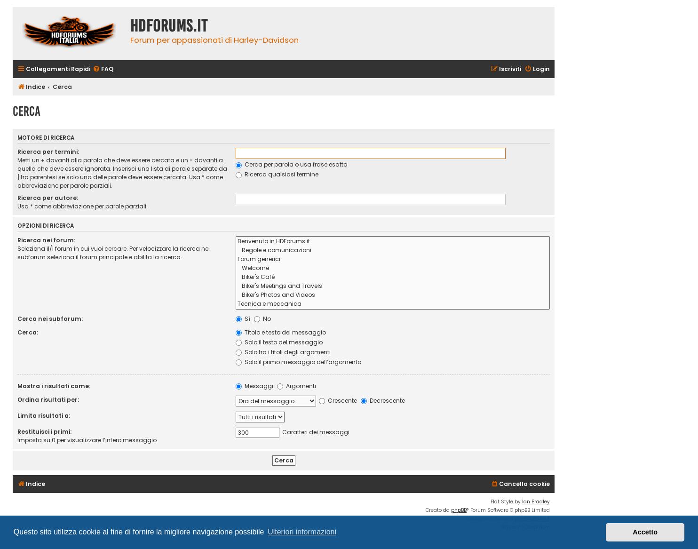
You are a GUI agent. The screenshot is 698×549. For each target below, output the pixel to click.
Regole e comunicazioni (393, 250)
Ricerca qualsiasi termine (277, 174)
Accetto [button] (645, 532)
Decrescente (383, 401)
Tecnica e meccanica (393, 304)
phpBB (459, 510)
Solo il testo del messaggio (279, 342)
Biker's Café (393, 277)
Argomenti (296, 386)
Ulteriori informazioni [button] (302, 532)
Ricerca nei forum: (46, 240)
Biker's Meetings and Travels (393, 286)
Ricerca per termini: (48, 152)
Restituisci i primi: (44, 432)
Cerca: (27, 332)
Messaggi (254, 386)
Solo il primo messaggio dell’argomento (298, 362)
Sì (243, 319)
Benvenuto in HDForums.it (393, 241)
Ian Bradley (536, 501)
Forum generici (393, 259)
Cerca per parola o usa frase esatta (292, 164)
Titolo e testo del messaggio (281, 332)
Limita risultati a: (43, 416)
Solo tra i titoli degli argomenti (283, 352)
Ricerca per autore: (47, 198)
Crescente (338, 401)
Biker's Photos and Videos (393, 295)
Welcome (393, 268)
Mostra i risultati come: (53, 386)
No (262, 319)
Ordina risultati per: (48, 400)
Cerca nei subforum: (50, 319)
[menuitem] (103, 69)
